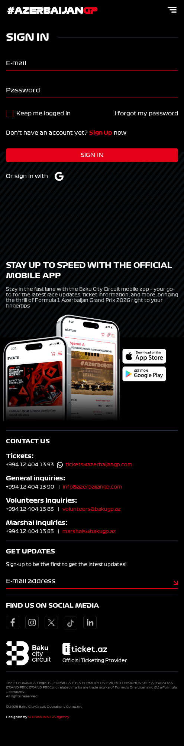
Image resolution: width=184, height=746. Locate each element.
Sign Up (100, 132)
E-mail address (30, 581)
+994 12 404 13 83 (30, 509)
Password (23, 90)
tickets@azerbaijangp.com (99, 465)
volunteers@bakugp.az (91, 509)
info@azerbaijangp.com (92, 487)
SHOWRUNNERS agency (48, 717)
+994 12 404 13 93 (30, 465)
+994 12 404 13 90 (30, 487)
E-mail (16, 63)
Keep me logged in (43, 113)
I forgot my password (146, 113)
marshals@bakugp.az (89, 531)
